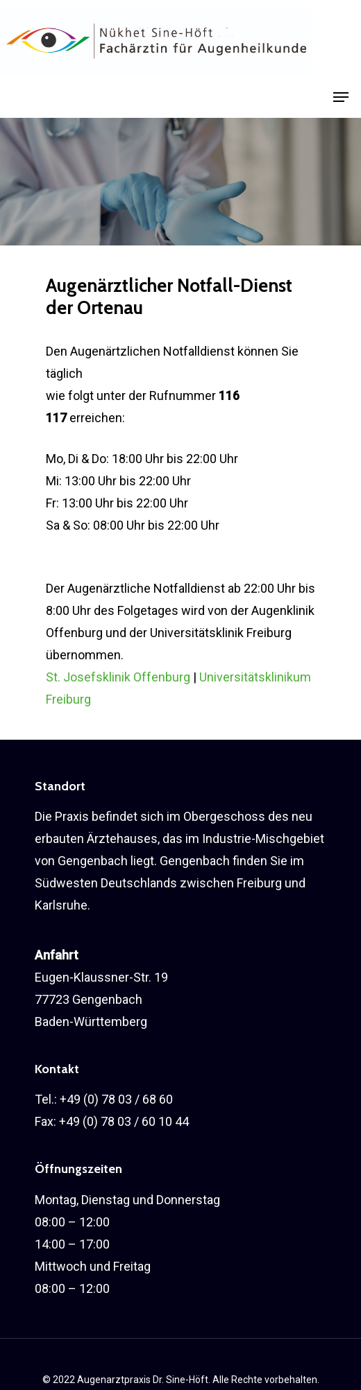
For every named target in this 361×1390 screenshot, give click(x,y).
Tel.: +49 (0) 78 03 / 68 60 (104, 1099)
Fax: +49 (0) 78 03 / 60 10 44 (112, 1121)
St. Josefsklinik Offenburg (118, 677)
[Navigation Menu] (341, 97)
